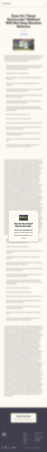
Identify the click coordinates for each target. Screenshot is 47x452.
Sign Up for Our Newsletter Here (23, 230)
